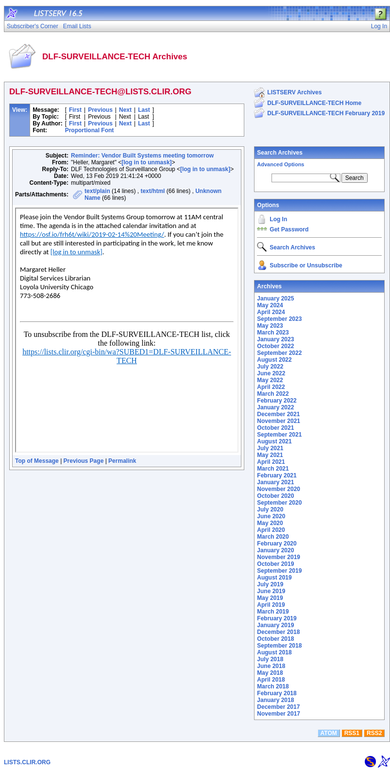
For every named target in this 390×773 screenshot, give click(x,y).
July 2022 (270, 366)
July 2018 (270, 659)
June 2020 (271, 516)
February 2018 (276, 693)
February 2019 (276, 618)
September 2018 (279, 645)
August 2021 (274, 441)
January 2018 (275, 700)
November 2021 (278, 421)
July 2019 (270, 584)
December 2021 (278, 414)
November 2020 (278, 489)
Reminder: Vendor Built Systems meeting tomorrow (142, 155)
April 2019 (271, 604)
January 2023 (275, 339)
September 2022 (279, 353)
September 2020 (279, 502)
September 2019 (279, 570)
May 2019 (270, 598)
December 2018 (278, 632)
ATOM (329, 733)
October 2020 (275, 495)
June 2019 (271, 591)
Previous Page (84, 460)
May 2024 (270, 305)
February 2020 (276, 543)
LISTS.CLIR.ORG (27, 762)
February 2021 (276, 475)
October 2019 (275, 564)
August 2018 (274, 652)
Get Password (289, 229)
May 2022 (270, 380)
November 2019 (278, 557)
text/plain (97, 191)
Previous (100, 109)
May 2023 (270, 325)
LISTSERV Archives (294, 92)
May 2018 (270, 672)
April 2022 (271, 387)
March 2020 (272, 536)
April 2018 (271, 679)
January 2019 (275, 625)
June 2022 (271, 373)
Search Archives (280, 152)
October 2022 (275, 346)
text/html (152, 191)
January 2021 (275, 482)
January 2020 (275, 550)
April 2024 (271, 312)
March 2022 (272, 393)
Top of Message (37, 460)
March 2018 (272, 686)
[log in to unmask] (146, 162)
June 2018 (271, 666)
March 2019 (272, 611)
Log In (278, 219)
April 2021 (271, 461)
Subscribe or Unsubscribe (306, 265)
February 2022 (276, 400)
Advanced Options (280, 164)
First (75, 109)
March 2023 (272, 332)
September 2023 (279, 319)
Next (125, 109)
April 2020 (271, 530)
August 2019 (274, 577)
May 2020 (270, 523)
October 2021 (275, 427)
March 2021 (272, 468)
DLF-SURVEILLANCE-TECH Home (314, 103)
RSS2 (374, 733)
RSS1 (351, 733)
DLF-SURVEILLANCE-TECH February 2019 (326, 113)
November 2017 (278, 713)
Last (144, 109)
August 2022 (274, 359)
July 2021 (270, 448)
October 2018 (275, 638)
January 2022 (275, 407)
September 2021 (279, 434)
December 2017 (278, 706)
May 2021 (270, 455)
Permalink (122, 460)
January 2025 (275, 298)
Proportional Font (89, 130)
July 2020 (270, 509)
